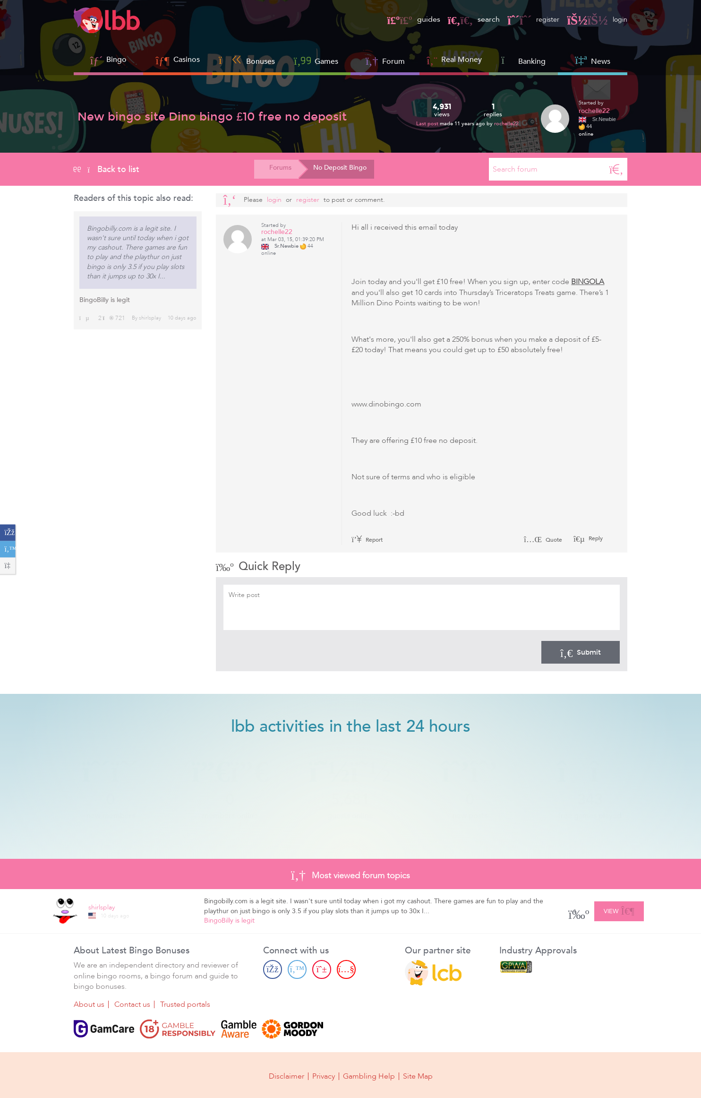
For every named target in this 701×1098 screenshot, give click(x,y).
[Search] (616, 169)
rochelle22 (506, 123)
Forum (385, 60)
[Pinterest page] (321, 969)
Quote (543, 540)
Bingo (116, 59)
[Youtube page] (346, 969)
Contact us (132, 1004)
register (528, 19)
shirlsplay (150, 317)
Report (367, 540)
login (595, 19)
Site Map (418, 1075)
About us (89, 1004)
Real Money (461, 59)
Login (274, 199)
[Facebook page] (272, 969)
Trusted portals (185, 1004)
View (619, 910)
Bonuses (247, 60)
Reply (595, 538)
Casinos (186, 59)
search (467, 19)
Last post (428, 123)
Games (316, 60)
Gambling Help (369, 1075)
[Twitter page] (297, 969)
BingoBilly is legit (104, 299)
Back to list (106, 169)
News (592, 60)
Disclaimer (286, 1075)
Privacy (323, 1075)
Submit (580, 652)
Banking (523, 60)
